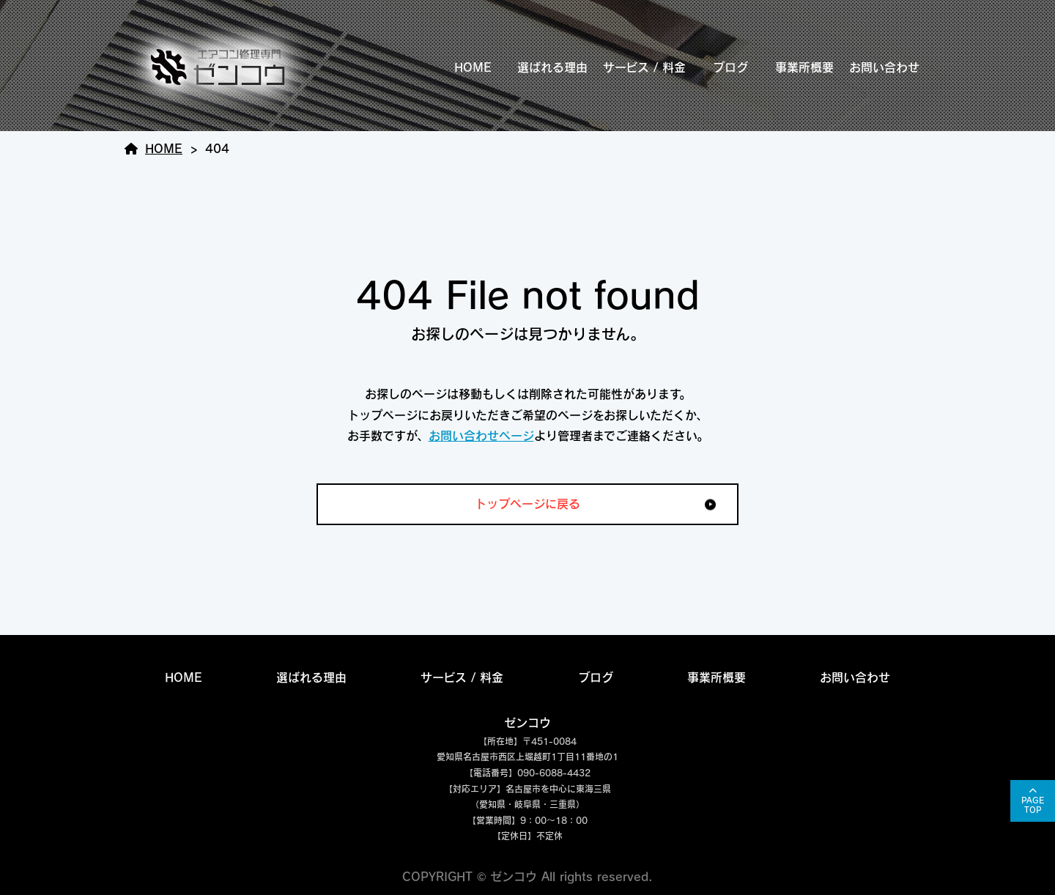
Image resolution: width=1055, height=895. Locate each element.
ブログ (730, 67)
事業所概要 (804, 67)
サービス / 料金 (644, 67)
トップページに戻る (527, 504)
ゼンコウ (527, 723)
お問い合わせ (884, 67)
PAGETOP (1032, 805)
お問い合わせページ (481, 436)
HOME (473, 67)
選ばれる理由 (552, 67)
